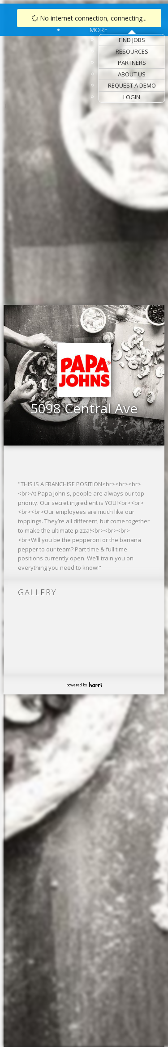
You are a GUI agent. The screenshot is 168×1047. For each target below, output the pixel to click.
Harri (95, 684)
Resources (132, 51)
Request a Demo (132, 85)
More (98, 29)
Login (131, 97)
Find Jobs (132, 40)
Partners (132, 63)
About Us (132, 74)
